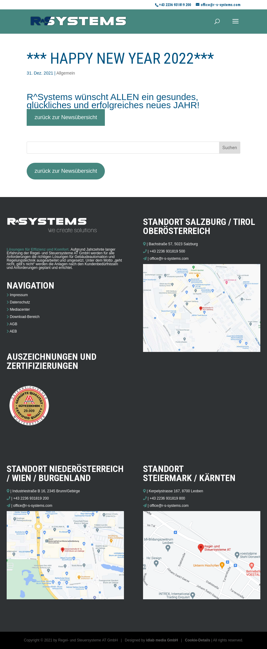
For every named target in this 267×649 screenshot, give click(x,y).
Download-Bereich (24, 317)
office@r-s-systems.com (169, 258)
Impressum (19, 295)
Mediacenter (20, 309)
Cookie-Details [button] (197, 640)
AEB (13, 331)
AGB (13, 324)
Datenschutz (20, 302)
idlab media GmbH (162, 640)
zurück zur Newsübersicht (66, 117)
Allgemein (65, 73)
